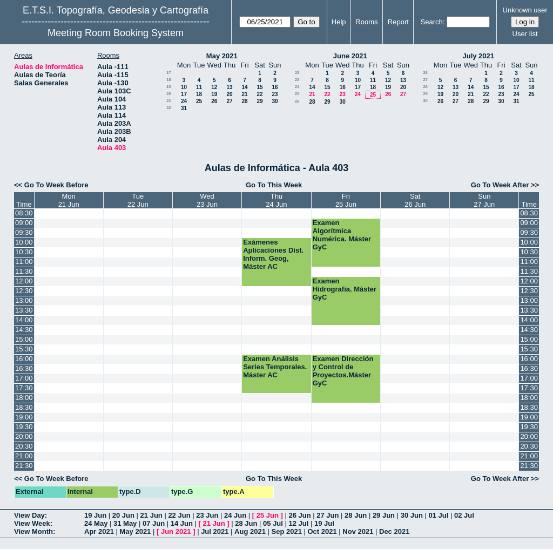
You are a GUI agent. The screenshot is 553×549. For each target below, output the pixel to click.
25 (199, 101)
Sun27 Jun (484, 200)
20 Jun (123, 515)
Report (398, 22)
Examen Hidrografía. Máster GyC (344, 289)
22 (259, 94)
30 (275, 101)
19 (168, 86)
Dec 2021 (394, 531)
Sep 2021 (287, 531)
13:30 (24, 310)
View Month (33, 531)
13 (229, 87)
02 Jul (464, 515)
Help (339, 22)
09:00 (24, 223)
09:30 (24, 232)
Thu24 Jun (276, 200)
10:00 (24, 242)
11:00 (24, 261)
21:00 (24, 456)
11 (199, 87)
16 (275, 87)
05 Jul (273, 523)
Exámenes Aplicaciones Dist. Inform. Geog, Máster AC (273, 254)
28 (244, 101)
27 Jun (327, 515)
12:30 (24, 291)
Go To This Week (274, 185)
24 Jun (235, 515)
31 (184, 108)
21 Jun (151, 515)
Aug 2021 (250, 531)
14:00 (24, 320)
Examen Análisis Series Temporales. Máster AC (275, 367)
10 (184, 87)
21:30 (24, 466)
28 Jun (356, 515)
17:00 (24, 378)
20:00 (24, 436)
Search (432, 22)
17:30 (24, 388)
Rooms (366, 22)
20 (168, 93)
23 (275, 94)
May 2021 (222, 56)
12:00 (24, 281)
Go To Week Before (56, 185)
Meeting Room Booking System (116, 33)
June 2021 (350, 56)
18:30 (24, 407)
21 (244, 94)
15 (259, 87)
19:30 (24, 427)
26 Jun (299, 515)
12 (214, 87)
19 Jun (95, 515)
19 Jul (324, 523)
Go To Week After (500, 185)
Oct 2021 (321, 531)
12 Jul (299, 523)
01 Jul (438, 515)
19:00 (24, 417)
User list (525, 34)
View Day (29, 515)
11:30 (24, 271)
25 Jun (268, 515)
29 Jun (384, 515)
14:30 (24, 330)
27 (229, 101)
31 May (125, 523)
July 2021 (478, 56)
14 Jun (182, 523)
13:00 (24, 300)
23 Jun (207, 515)
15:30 (24, 349)
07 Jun (154, 523)
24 (184, 101)
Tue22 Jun (138, 200)
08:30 (24, 213)
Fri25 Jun (345, 200)
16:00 (24, 359)
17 (168, 72)
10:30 (24, 252)
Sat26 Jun (415, 200)
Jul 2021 (214, 531)
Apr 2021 (99, 531)
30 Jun (412, 515)
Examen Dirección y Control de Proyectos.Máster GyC (343, 371)
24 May (95, 523)
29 (259, 101)
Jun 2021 (176, 531)
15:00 (24, 339)
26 (214, 101)
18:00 (24, 398)
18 (168, 79)
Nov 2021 (357, 531)
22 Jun (179, 515)
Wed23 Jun (207, 200)
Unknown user (525, 10)
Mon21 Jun (68, 200)
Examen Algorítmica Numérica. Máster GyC (342, 235)
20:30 (24, 446)
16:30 (24, 368)
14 (244, 87)
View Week (32, 523)
